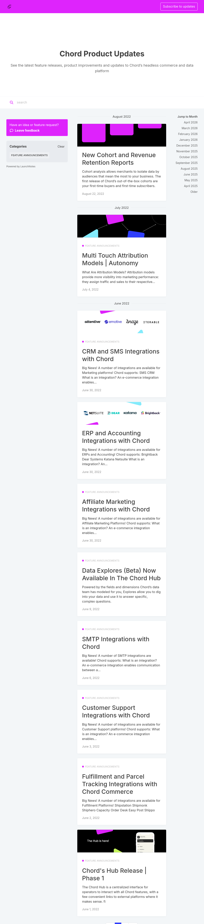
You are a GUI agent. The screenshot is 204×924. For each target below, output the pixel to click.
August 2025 (189, 168)
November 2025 (187, 151)
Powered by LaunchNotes (20, 166)
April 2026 (191, 122)
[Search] (42, 102)
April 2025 (191, 186)
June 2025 (190, 174)
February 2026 (188, 134)
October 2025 (188, 157)
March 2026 (190, 128)
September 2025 (187, 163)
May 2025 (191, 180)
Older (194, 191)
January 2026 (188, 139)
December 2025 (187, 145)
